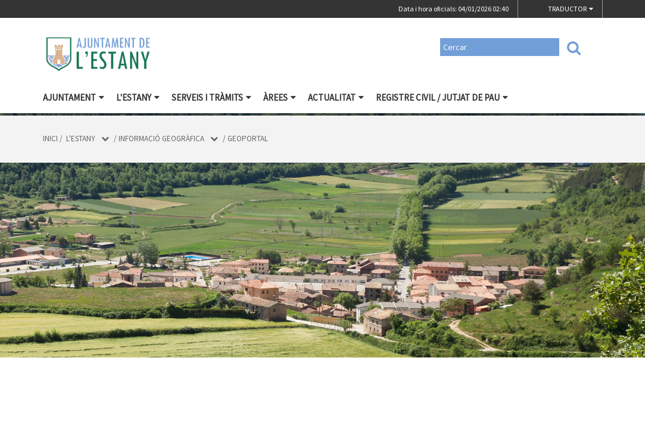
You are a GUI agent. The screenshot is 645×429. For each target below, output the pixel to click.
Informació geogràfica (161, 138)
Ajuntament (73, 97)
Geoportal (248, 138)
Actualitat (336, 97)
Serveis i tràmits (211, 97)
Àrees (279, 97)
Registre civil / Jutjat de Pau (442, 97)
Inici (50, 138)
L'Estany (138, 97)
